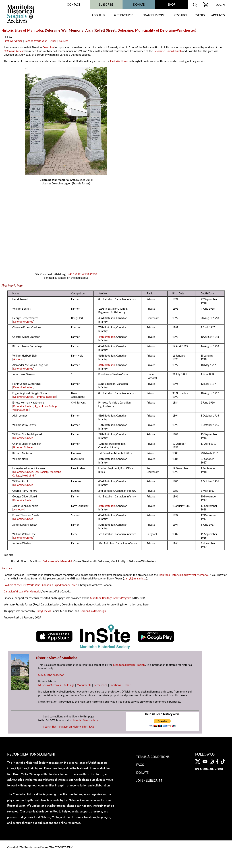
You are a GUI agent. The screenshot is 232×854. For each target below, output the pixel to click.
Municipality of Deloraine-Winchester (165, 30)
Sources (63, 41)
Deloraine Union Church (168, 51)
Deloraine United (23, 321)
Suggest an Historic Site (72, 726)
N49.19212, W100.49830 (82, 274)
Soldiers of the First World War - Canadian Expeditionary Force (40, 585)
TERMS (70, 847)
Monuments (84, 685)
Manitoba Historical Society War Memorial (183, 575)
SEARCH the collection (51, 675)
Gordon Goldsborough (93, 611)
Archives (218, 15)
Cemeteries (100, 685)
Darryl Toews (43, 611)
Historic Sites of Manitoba (22, 30)
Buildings (68, 685)
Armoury (18, 359)
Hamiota (40, 396)
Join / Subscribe (149, 780)
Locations (115, 685)
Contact (73, 4)
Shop (171, 4)
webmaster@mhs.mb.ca (84, 720)
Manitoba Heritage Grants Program (110, 598)
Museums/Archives (49, 685)
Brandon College (23, 447)
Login (220, 5)
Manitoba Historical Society (129, 665)
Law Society (41, 472)
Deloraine (125, 30)
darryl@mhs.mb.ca (135, 578)
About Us (98, 15)
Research (181, 15)
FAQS (140, 764)
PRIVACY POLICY (57, 847)
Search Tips (50, 726)
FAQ (91, 726)
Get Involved (123, 15)
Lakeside (51, 396)
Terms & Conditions (152, 756)
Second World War (36, 41)
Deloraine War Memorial (57, 561)
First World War (13, 41)
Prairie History (154, 15)
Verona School (20, 409)
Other (52, 41)
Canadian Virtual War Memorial (22, 591)
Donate (139, 4)
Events (200, 15)
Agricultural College (46, 406)
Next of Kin (28, 475)
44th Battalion (106, 336)
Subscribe (106, 4)
